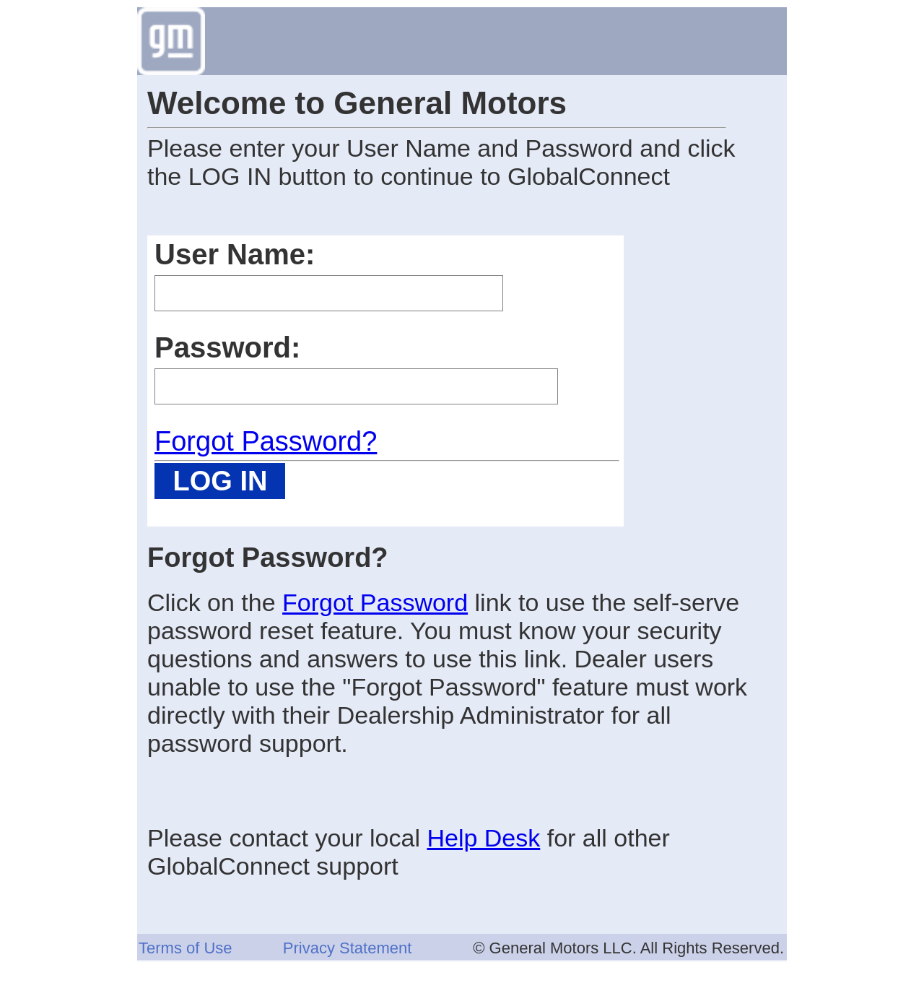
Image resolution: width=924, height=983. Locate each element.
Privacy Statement (347, 948)
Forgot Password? (265, 441)
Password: (227, 347)
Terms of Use (185, 948)
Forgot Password (375, 602)
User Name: (234, 254)
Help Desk (483, 838)
